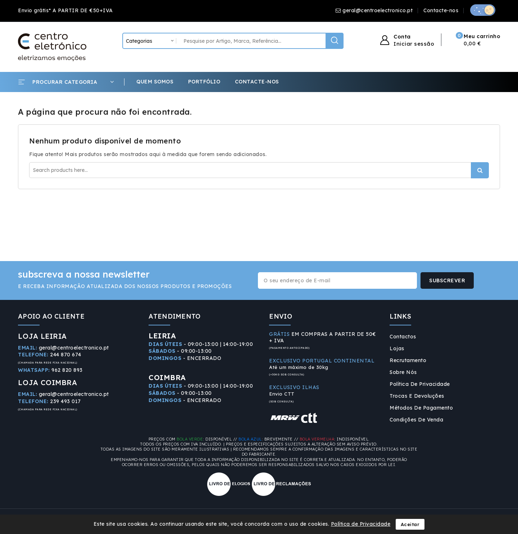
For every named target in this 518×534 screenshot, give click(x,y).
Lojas (397, 348)
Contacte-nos (440, 10)
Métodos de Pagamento (421, 408)
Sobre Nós (403, 372)
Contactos (403, 336)
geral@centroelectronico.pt (377, 10)
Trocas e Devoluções (417, 396)
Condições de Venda (416, 419)
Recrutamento (408, 360)
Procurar (480, 170)
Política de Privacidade (420, 384)
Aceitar (410, 524)
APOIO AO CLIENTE (51, 316)
